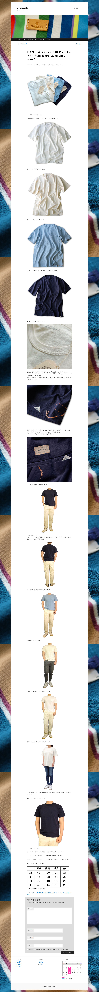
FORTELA (39, 892)
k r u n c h (22, 8)
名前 (30, 930)
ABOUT (24, 39)
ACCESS (30, 39)
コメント (30, 908)
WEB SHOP (49, 39)
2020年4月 (19, 964)
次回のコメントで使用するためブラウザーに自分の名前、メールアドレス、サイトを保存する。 (49, 949)
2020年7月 (19, 961)
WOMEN (42, 39)
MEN (36, 39)
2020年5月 (19, 962)
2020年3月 (19, 966)
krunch (62, 892)
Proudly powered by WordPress (49, 986)
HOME (18, 39)
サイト (29, 945)
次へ (80, 43)
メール (30, 938)
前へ (76, 43)
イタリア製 (48, 892)
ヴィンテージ (54, 892)
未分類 (40, 964)
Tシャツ (43, 892)
